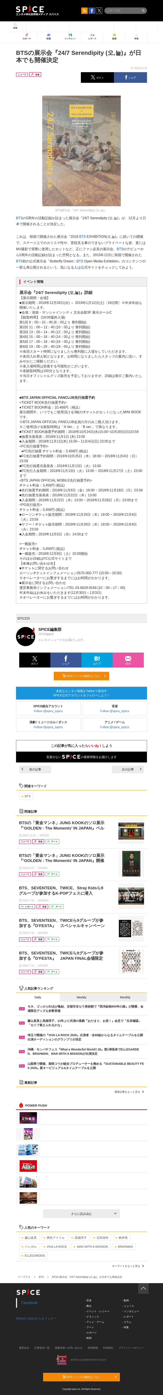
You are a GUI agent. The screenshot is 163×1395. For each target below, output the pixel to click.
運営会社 (24, 1347)
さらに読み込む (93, 1213)
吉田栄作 (101, 1237)
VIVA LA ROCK (55, 1246)
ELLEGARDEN (33, 1255)
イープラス (24, 1276)
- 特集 (125, 1327)
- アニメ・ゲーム (94, 1322)
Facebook (29, 1303)
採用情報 (93, 1347)
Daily (38, 997)
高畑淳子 (79, 1237)
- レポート (128, 1316)
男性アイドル (54, 1237)
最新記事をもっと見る (129, 1091)
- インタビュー (130, 1311)
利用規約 (108, 1347)
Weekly (81, 997)
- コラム (126, 1322)
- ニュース (128, 1305)
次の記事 (131, 769)
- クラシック (92, 1316)
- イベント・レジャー (97, 1311)
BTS (19, 218)
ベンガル (29, 1246)
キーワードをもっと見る (128, 1266)
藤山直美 (29, 1237)
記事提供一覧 (42, 1347)
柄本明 (121, 1237)
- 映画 (88, 1338)
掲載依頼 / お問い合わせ (69, 1347)
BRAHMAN (123, 1246)
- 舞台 (88, 1305)
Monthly (125, 997)
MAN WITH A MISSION (90, 1246)
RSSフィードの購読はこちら (84, 676)
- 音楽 (88, 1300)
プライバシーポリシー (131, 1347)
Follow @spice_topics (48, 711)
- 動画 (125, 1300)
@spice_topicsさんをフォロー (36, 1318)
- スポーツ (91, 1332)
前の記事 (31, 769)
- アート (89, 1327)
